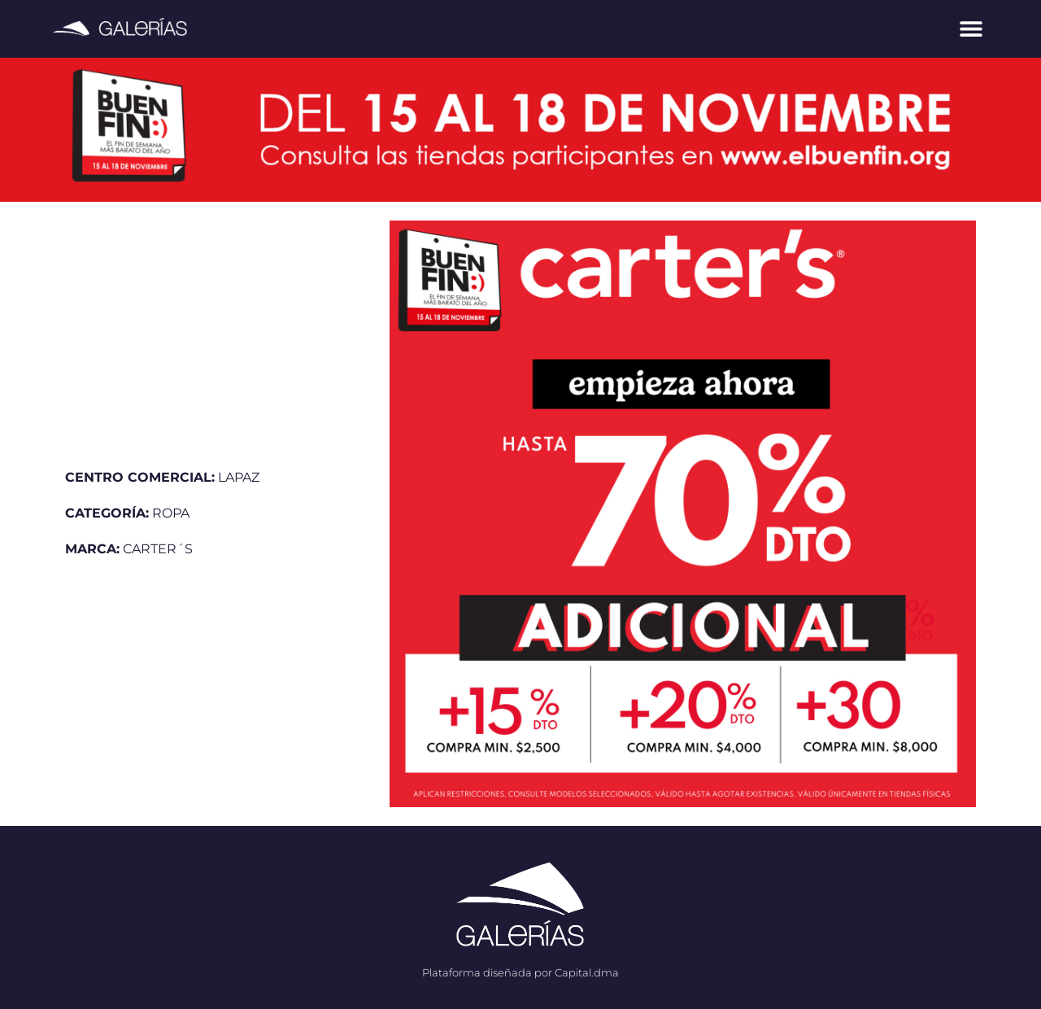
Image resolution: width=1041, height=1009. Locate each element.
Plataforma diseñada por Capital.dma (520, 972)
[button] (970, 29)
